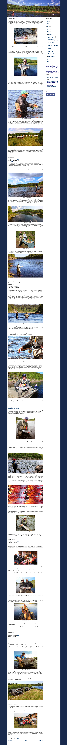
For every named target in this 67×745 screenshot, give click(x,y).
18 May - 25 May (51, 53)
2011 (48, 61)
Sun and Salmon (11, 161)
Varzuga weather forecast (51, 86)
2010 (48, 62)
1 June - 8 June (51, 50)
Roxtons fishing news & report (52, 81)
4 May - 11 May (51, 56)
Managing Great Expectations (14, 19)
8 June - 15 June (51, 39)
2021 (48, 21)
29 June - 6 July (51, 34)
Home (26, 740)
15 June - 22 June (51, 37)
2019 (48, 24)
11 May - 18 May (51, 54)
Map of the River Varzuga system (52, 77)
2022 (48, 20)
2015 (48, 31)
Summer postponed (12, 543)
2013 (48, 58)
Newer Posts (10, 740)
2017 (48, 28)
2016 (48, 29)
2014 (48, 32)
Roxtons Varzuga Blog (16, 2)
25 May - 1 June (51, 51)
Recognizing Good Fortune (13, 408)
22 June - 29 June (51, 36)
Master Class (10, 289)
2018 (48, 26)
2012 (48, 59)
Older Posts (41, 740)
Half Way (10, 638)
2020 (48, 23)
